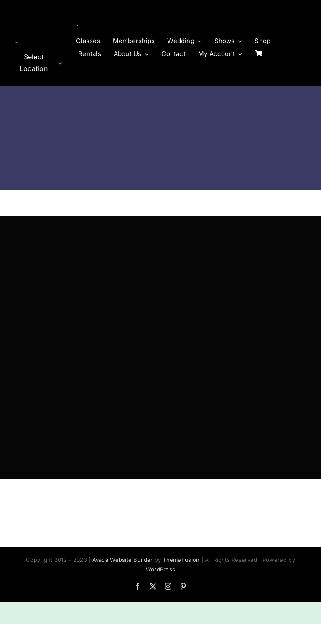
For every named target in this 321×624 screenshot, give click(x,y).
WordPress (160, 569)
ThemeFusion (181, 559)
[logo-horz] (37, 28)
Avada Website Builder (122, 559)
